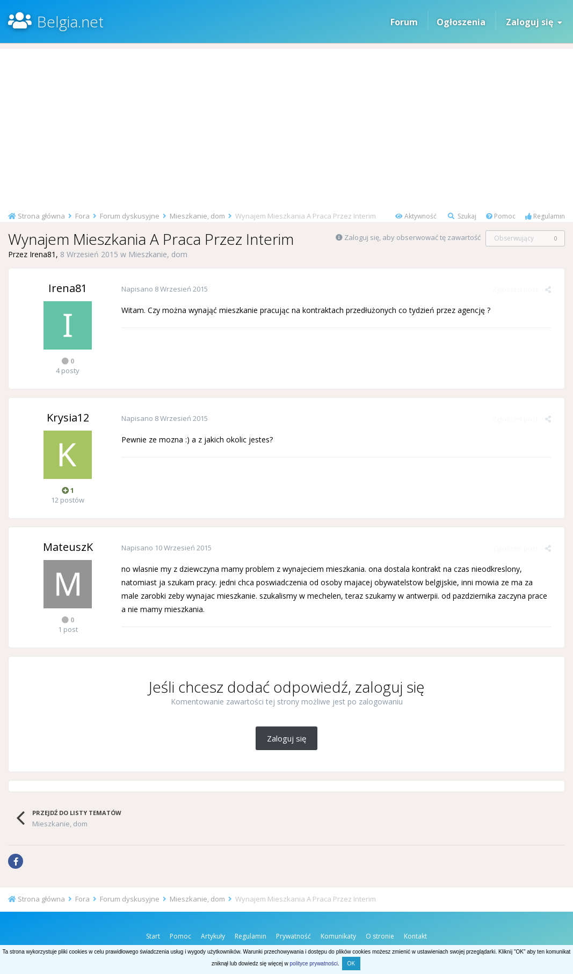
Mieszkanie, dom (157, 254)
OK (351, 963)
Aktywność (416, 216)
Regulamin (545, 216)
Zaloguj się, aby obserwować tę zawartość (412, 237)
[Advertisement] (286, 124)
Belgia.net (70, 21)
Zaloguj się (534, 22)
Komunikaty (338, 936)
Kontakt (415, 936)
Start (153, 936)
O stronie (380, 936)
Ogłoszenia (461, 22)
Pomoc (501, 216)
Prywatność (293, 936)
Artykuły (213, 936)
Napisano (164, 289)
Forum (404, 22)
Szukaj (462, 216)
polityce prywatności (314, 963)
